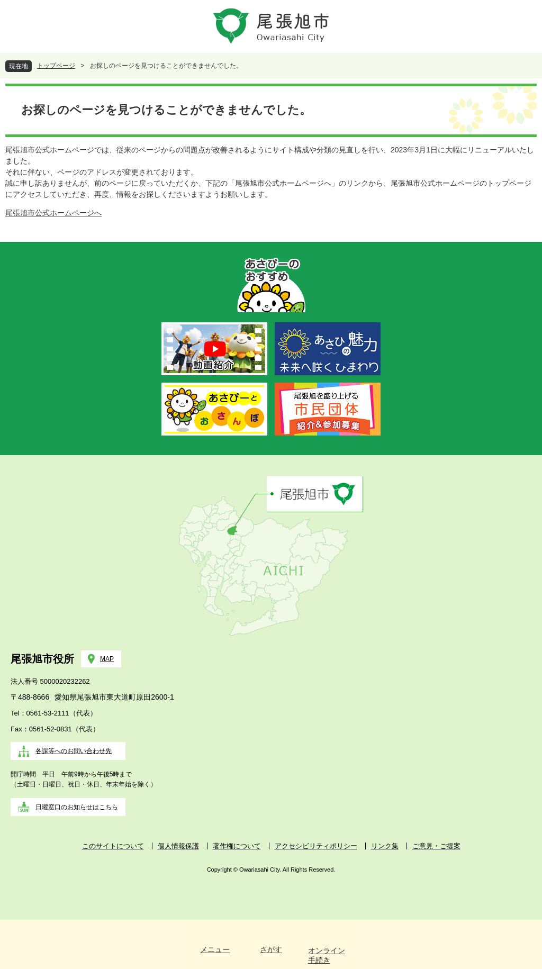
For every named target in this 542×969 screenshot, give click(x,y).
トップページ (56, 65)
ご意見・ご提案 (436, 846)
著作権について (237, 846)
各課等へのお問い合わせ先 (73, 751)
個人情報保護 (178, 846)
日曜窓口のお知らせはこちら (76, 807)
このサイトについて (113, 846)
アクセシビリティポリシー (316, 846)
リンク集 (385, 846)
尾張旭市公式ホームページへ (53, 213)
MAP (107, 659)
